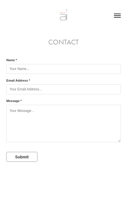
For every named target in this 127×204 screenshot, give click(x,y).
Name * (11, 60)
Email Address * (18, 80)
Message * (14, 101)
